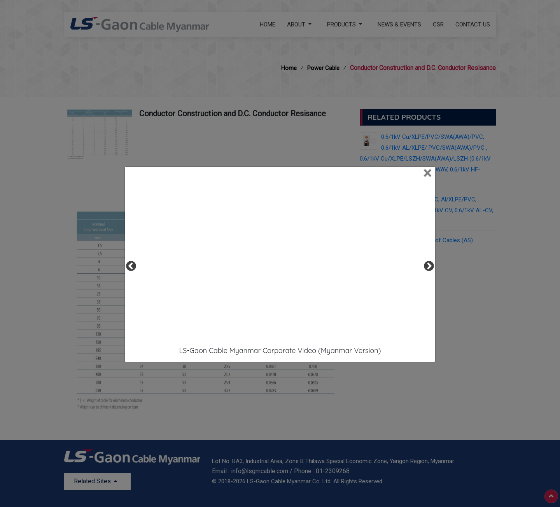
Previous (129, 264)
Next (427, 264)
